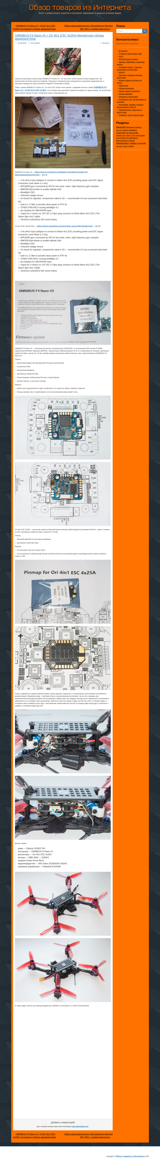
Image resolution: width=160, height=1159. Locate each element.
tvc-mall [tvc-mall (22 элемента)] (129, 138)
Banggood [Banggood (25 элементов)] (130, 127)
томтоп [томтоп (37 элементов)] (131, 146)
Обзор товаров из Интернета (80, 7)
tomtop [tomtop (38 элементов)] (123, 138)
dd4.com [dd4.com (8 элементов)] (119, 130)
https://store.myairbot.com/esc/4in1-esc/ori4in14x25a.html (65, 226)
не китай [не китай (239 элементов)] (142, 143)
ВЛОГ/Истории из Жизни (128, 59)
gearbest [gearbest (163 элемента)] (133, 130)
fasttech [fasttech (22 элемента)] (126, 130)
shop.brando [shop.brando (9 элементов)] (140, 135)
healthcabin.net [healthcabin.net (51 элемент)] (122, 133)
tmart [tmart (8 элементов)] (118, 138)
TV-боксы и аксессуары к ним (130, 54)
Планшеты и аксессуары (128, 97)
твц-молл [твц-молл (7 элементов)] (119, 146)
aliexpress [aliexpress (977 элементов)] (121, 127)
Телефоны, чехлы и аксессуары (131, 115)
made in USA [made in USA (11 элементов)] (130, 135)
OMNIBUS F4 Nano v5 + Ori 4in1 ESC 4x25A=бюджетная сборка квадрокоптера (59, 37)
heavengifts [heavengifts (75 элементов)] (133, 133)
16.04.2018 (22, 43)
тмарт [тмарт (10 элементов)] (125, 146)
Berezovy (105, 43)
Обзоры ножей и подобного (129, 91)
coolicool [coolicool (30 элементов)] (138, 127)
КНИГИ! (122, 72)
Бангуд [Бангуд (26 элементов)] (135, 138)
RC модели (35, 43)
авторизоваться (80, 1126)
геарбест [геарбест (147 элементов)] (133, 143)
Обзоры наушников (126, 88)
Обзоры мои (123, 86)
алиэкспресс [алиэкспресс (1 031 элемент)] (122, 143)
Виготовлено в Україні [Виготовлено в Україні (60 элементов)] (125, 141)
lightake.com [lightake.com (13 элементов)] (120, 135)
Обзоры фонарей (125, 94)
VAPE (121, 56)
